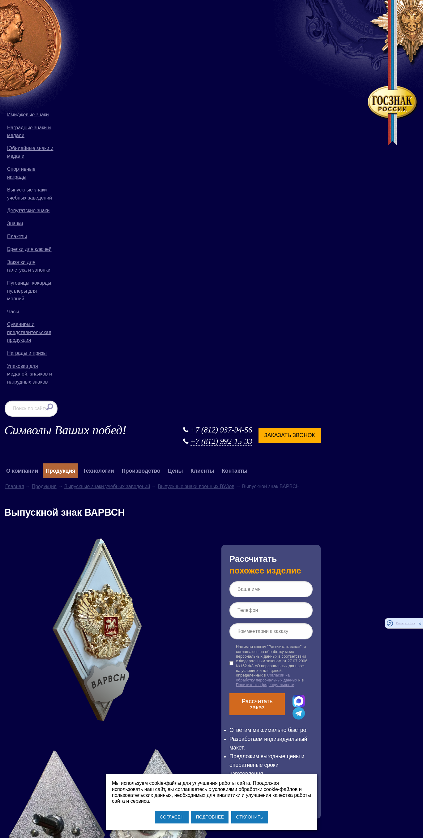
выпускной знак (84, 595)
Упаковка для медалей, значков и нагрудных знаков (29, 374)
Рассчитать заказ (308, 294)
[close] (420, 623)
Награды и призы (27, 353)
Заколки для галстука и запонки (28, 266)
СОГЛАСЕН (172, 816)
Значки (15, 223)
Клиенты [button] (265, 56)
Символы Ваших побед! (128, 15)
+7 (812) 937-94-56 (269, 15)
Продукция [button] (123, 56)
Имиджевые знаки (28, 114)
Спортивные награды (21, 173)
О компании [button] (84, 56)
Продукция (106, 72)
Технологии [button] (161, 56)
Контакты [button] (297, 56)
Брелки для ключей (29, 249)
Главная (77, 72)
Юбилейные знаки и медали (30, 152)
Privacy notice (405, 623)
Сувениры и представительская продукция (29, 332)
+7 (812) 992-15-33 (269, 27)
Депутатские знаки (28, 210)
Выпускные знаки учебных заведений (29, 193)
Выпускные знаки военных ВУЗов (258, 72)
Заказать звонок (337, 20)
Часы (13, 311)
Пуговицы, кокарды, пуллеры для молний (30, 290)
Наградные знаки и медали (29, 131)
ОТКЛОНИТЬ (249, 816)
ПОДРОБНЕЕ (210, 816)
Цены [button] (238, 56)
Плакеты (17, 236)
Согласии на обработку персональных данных (319, 267)
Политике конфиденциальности (321, 275)
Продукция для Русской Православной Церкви (234, 650)
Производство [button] (203, 56)
